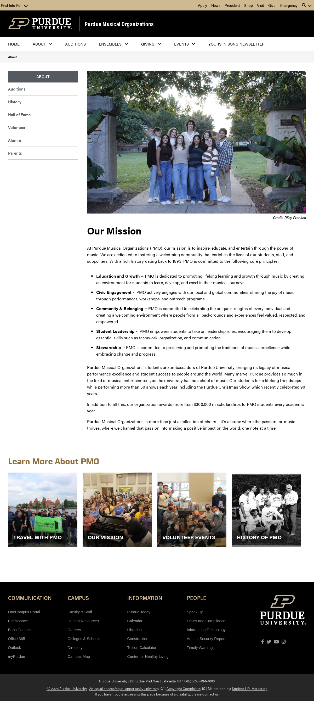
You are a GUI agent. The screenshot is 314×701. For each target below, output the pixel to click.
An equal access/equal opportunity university (126, 688)
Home (14, 44)
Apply (202, 5)
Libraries (134, 630)
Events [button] (181, 44)
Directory (75, 648)
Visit (260, 5)
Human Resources (83, 621)
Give (271, 5)
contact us (210, 694)
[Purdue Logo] (40, 24)
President (232, 5)
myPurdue (16, 656)
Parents (15, 153)
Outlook (14, 648)
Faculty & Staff (80, 612)
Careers (74, 630)
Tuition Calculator (141, 648)
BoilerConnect (20, 630)
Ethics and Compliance (206, 621)
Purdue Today (139, 612)
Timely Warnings (201, 648)
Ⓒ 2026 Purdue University (67, 688)
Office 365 (16, 639)
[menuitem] (43, 77)
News (215, 5)
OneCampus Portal (24, 612)
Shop (248, 5)
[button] (307, 5)
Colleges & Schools (84, 639)
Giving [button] (148, 44)
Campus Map (79, 656)
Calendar (134, 621)
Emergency (288, 5)
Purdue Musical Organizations (119, 24)
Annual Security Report (206, 639)
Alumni (14, 140)
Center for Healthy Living (148, 656)
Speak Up (195, 612)
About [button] (39, 44)
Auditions (75, 44)
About (12, 56)
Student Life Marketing (250, 688)
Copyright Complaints (186, 688)
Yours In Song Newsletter (236, 44)
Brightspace (18, 621)
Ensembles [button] (110, 44)
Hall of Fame (19, 114)
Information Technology (206, 630)
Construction (138, 639)
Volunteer (17, 127)
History (14, 102)
